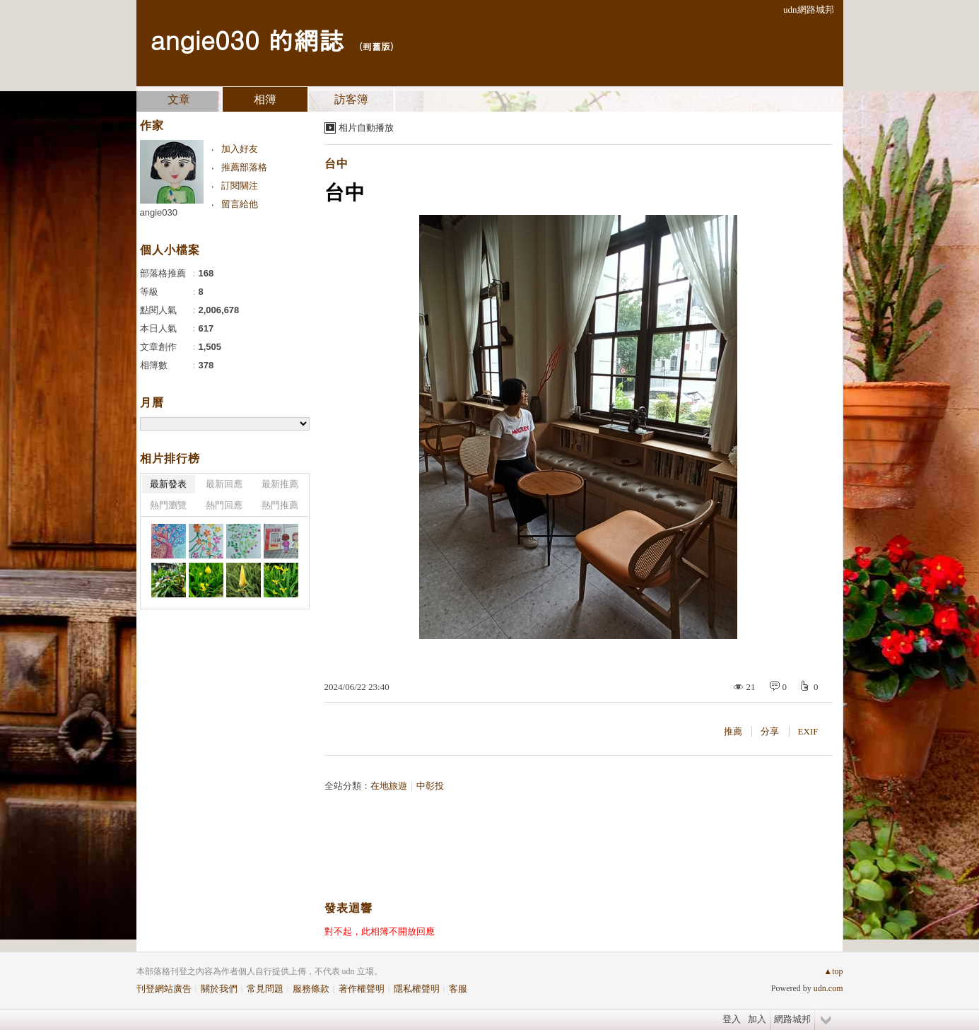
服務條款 (311, 988)
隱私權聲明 (417, 988)
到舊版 (376, 46)
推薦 (733, 731)
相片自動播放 (366, 127)
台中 (336, 164)
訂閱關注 (239, 185)
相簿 (265, 99)
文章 (179, 99)
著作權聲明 (362, 988)
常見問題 (265, 988)
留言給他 (239, 204)
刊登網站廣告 (164, 988)
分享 (770, 731)
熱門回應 (224, 505)
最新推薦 (280, 484)
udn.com (828, 988)
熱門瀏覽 (168, 505)
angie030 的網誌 (247, 39)
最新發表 (168, 484)
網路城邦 (792, 1019)
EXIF (808, 731)
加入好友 (239, 149)
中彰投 (430, 785)
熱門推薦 (280, 505)
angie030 (159, 212)
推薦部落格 (244, 167)
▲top (833, 971)
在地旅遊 (388, 785)
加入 (757, 1019)
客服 (458, 988)
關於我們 (219, 988)
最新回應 (224, 484)
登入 (731, 1019)
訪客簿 (351, 99)
